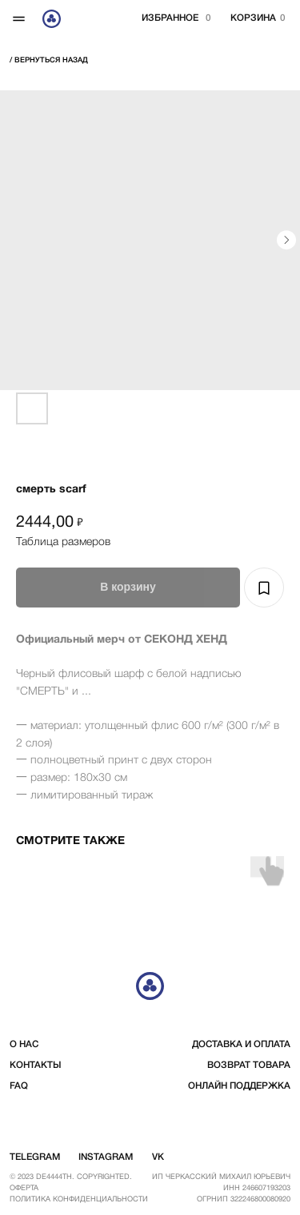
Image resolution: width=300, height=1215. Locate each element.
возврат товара (248, 1066)
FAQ (19, 1086)
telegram (35, 1157)
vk (158, 1157)
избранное (170, 18)
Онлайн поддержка (239, 1086)
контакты (36, 1066)
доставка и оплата (241, 1045)
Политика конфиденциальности (79, 1199)
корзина (253, 18)
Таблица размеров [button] (63, 542)
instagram (105, 1157)
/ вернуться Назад (49, 60)
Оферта (24, 1188)
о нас (24, 1045)
